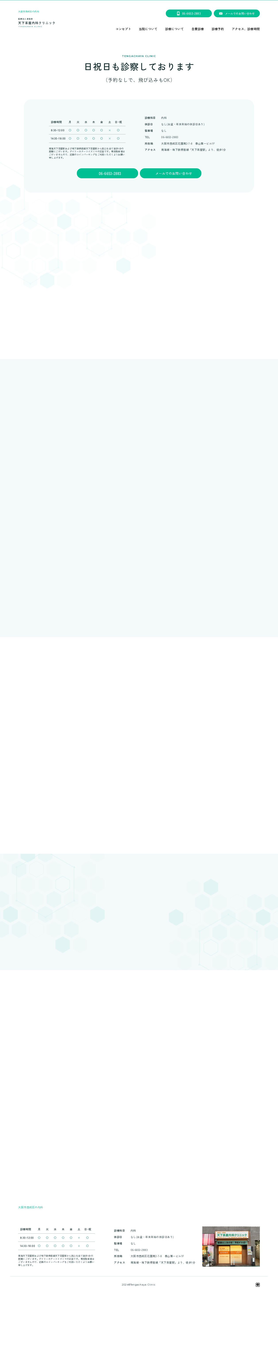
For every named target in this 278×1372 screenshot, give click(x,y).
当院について (148, 29)
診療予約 (218, 29)
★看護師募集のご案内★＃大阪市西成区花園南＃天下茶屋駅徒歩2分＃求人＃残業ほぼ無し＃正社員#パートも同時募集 (139, 3)
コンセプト (123, 29)
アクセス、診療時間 (246, 29)
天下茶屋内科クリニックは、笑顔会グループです (139, 1345)
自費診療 (197, 29)
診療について (174, 29)
